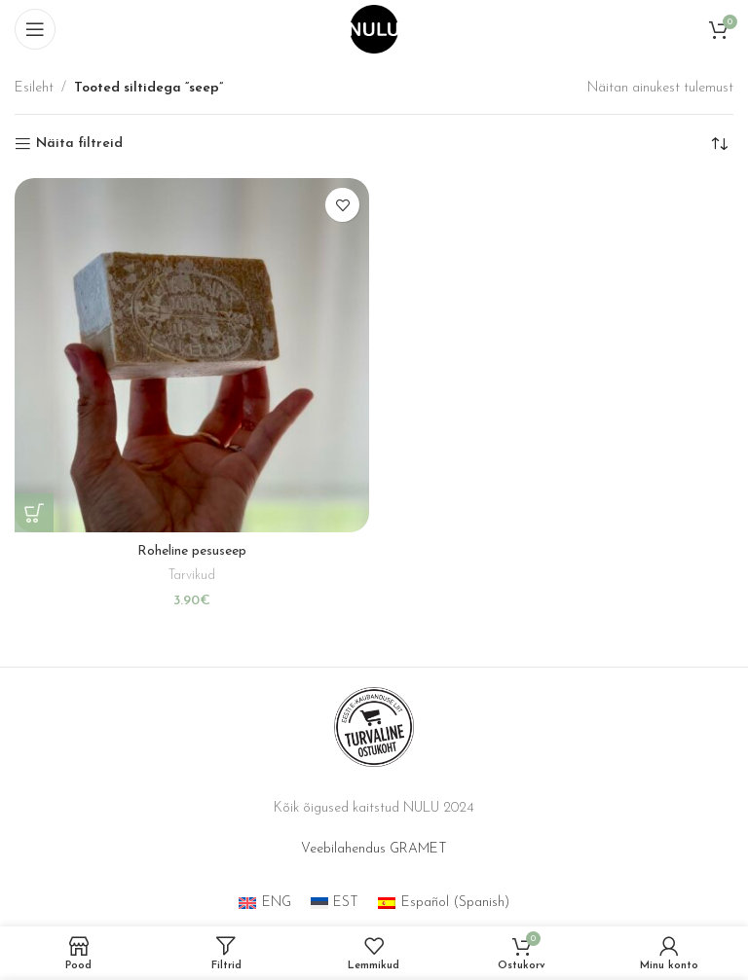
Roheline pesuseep (191, 551)
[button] (34, 512)
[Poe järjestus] (718, 144)
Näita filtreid (79, 143)
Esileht (34, 88)
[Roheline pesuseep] (192, 355)
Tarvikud (191, 575)
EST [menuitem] (345, 902)
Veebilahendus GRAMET (374, 849)
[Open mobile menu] (35, 29)
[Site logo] (374, 28)
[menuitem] (265, 903)
